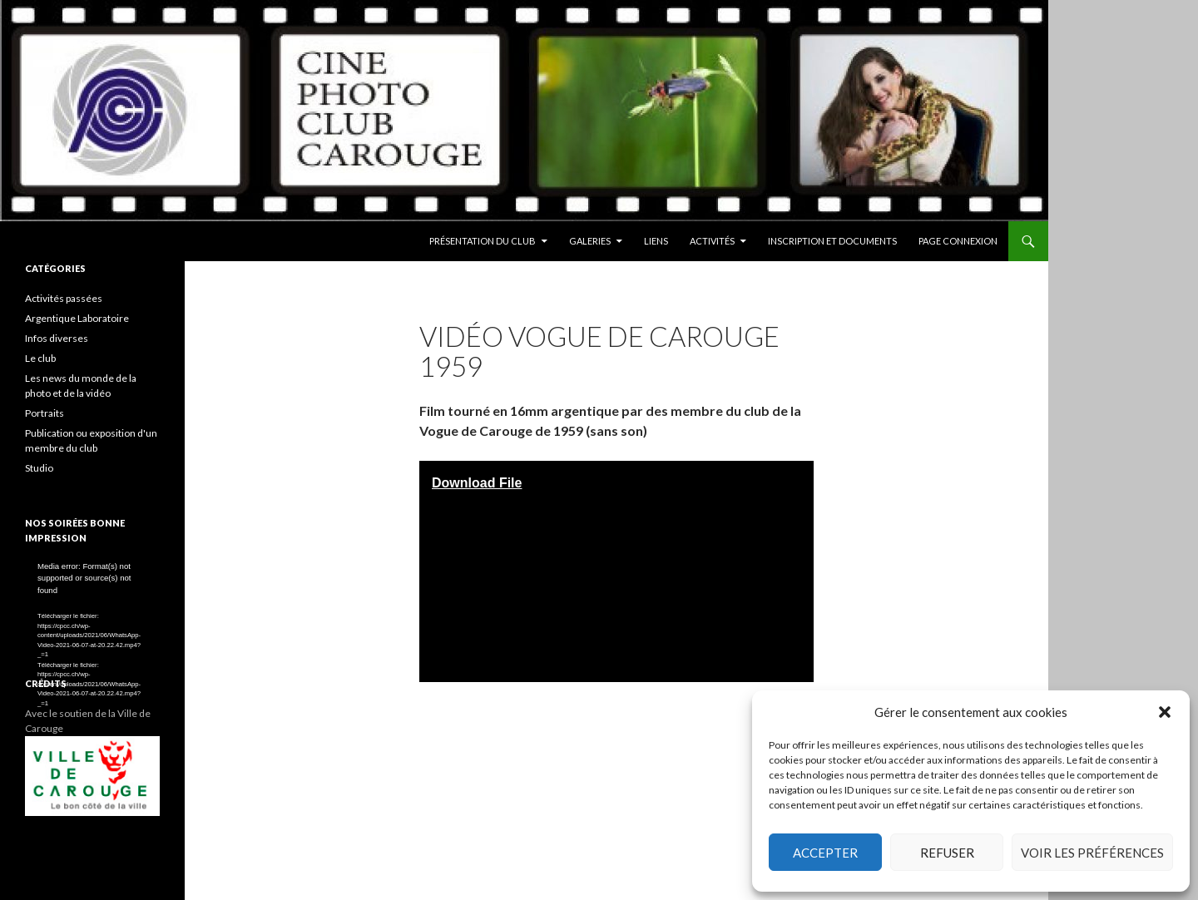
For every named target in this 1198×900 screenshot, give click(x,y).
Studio (39, 468)
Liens (656, 240)
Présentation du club (482, 240)
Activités (712, 240)
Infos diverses (56, 338)
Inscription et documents (832, 240)
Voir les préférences (1092, 852)
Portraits (44, 413)
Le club (40, 358)
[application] (92, 598)
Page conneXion (958, 240)
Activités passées (63, 298)
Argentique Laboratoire (77, 318)
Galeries (590, 240)
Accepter (825, 852)
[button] (1164, 712)
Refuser (947, 852)
